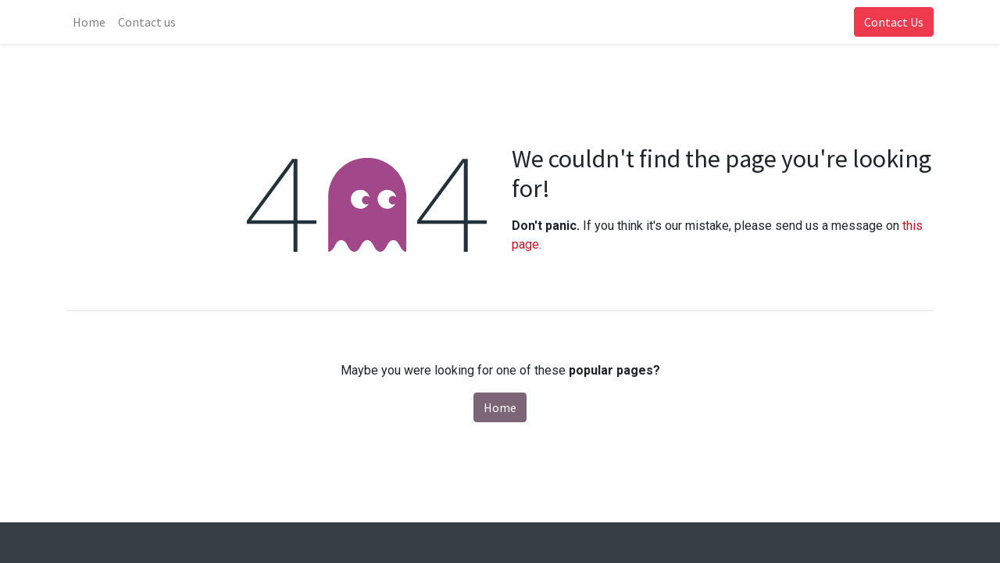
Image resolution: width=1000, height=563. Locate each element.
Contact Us (893, 22)
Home (500, 407)
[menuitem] (89, 22)
